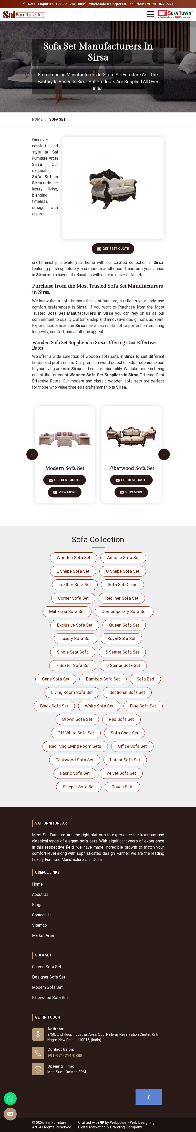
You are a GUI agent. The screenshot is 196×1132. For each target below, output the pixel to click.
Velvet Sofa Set (121, 773)
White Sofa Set (99, 705)
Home (37, 119)
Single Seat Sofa (73, 652)
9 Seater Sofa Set (123, 665)
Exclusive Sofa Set (74, 625)
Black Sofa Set (54, 705)
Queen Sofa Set (124, 625)
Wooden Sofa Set (73, 557)
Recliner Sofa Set (121, 598)
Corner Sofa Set (73, 598)
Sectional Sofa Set (127, 692)
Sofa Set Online (122, 584)
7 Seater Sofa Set (73, 665)
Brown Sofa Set (77, 719)
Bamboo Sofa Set (103, 679)
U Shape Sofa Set (122, 571)
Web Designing (142, 1122)
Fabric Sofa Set (75, 773)
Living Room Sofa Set (72, 692)
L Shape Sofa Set (73, 571)
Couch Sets (122, 786)
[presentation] (32, 454)
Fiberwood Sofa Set (131, 468)
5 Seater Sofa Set (122, 652)
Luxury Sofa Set (75, 638)
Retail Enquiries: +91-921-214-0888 (53, 4)
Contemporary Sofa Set (124, 611)
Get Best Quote (115, 250)
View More (67, 494)
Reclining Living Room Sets (75, 746)
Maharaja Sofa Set (67, 611)
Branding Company (126, 1127)
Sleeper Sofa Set (79, 786)
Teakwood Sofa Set (75, 759)
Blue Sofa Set (143, 705)
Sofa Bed (145, 679)
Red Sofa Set (121, 719)
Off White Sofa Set (76, 732)
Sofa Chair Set (124, 732)
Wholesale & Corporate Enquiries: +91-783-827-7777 (128, 4)
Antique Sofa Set (123, 557)
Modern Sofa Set (64, 468)
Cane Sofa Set (55, 679)
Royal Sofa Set (121, 638)
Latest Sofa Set (125, 759)
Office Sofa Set (132, 746)
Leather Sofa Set (75, 584)
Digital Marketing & (93, 1127)
